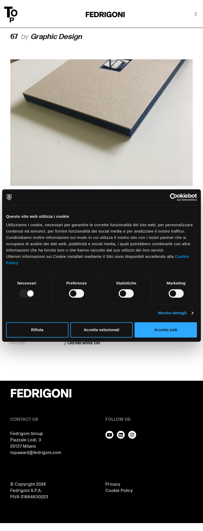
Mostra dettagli (172, 313)
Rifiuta (37, 329)
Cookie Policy (119, 490)
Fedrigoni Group (26, 433)
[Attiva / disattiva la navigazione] (196, 14)
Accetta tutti (165, 329)
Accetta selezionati (101, 329)
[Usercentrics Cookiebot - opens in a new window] (174, 197)
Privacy (113, 484)
